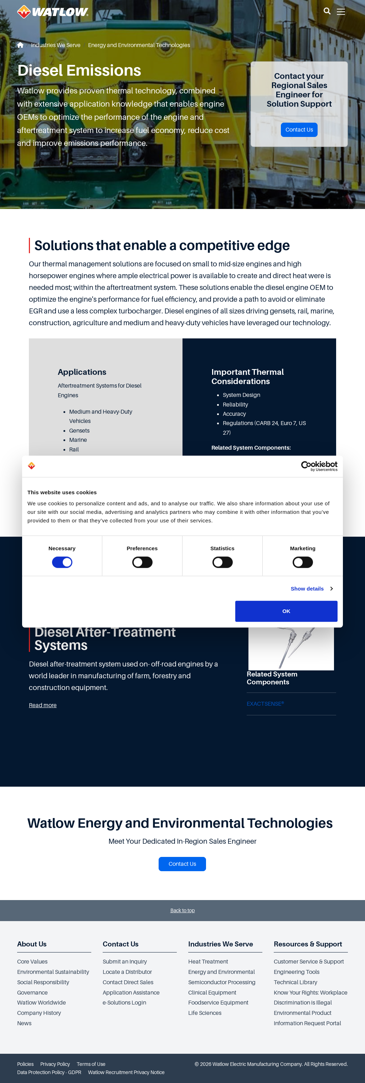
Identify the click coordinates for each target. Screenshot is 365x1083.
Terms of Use (91, 1064)
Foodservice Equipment (218, 1003)
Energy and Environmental (221, 972)
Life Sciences (204, 1013)
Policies (25, 1064)
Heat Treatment (208, 962)
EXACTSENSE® (265, 704)
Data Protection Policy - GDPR (49, 1072)
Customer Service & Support (309, 962)
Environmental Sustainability (53, 972)
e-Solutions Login (124, 1003)
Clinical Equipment (212, 993)
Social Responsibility (43, 982)
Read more (43, 705)
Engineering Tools (296, 972)
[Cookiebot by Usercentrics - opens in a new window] (306, 466)
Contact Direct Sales (128, 982)
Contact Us (299, 130)
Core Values (32, 962)
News (24, 1023)
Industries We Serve (56, 45)
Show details (307, 589)
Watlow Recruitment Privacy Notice (126, 1072)
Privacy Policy (55, 1064)
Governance (32, 993)
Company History (39, 1013)
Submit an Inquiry (125, 962)
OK (286, 611)
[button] (327, 11)
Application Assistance (131, 993)
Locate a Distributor (127, 972)
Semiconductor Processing (222, 982)
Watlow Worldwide (41, 1003)
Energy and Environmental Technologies (139, 45)
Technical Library (295, 982)
